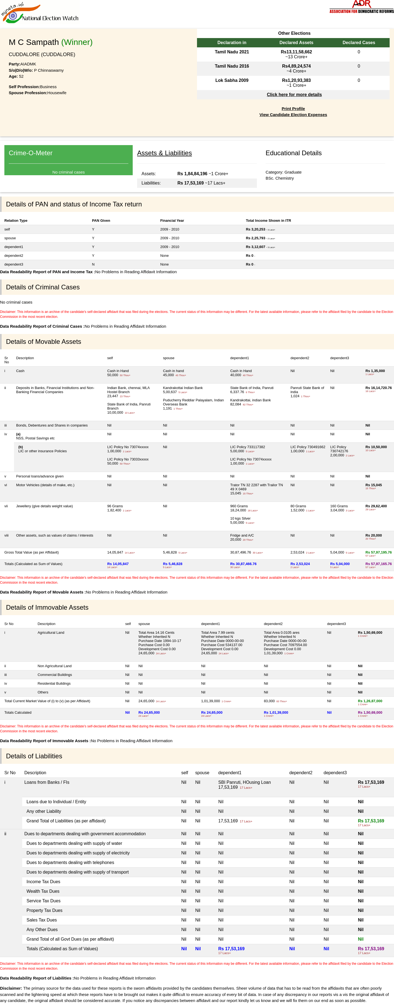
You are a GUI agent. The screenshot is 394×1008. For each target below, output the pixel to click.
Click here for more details (294, 94)
